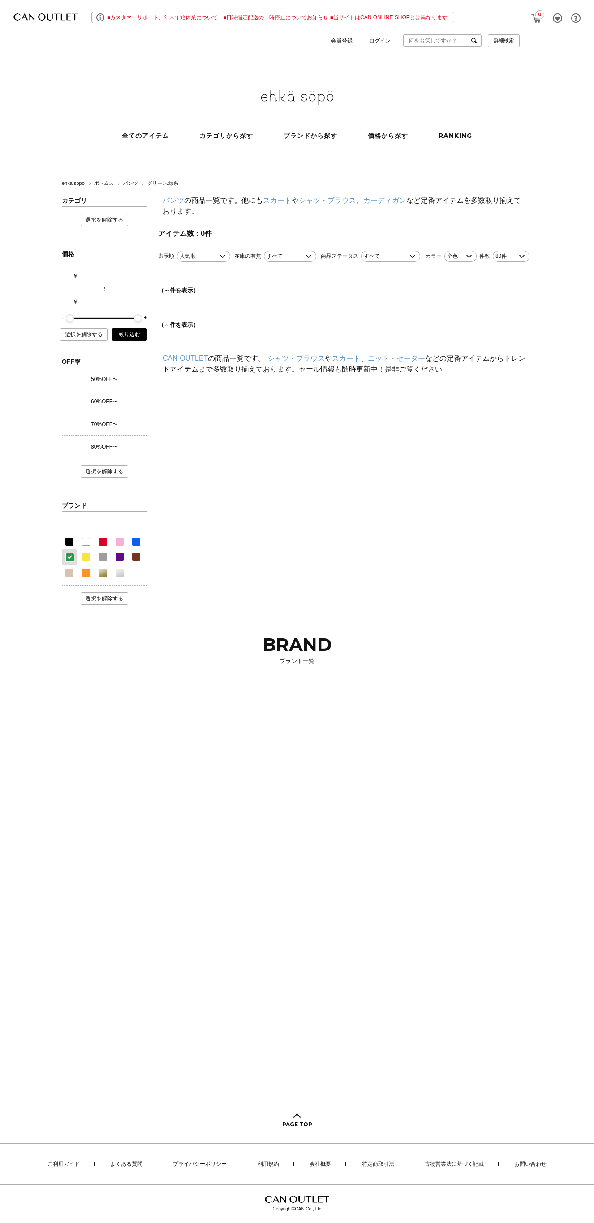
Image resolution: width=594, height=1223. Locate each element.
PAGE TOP (297, 1124)
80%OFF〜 (104, 447)
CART (536, 16)
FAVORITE (557, 18)
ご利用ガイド (63, 1164)
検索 (475, 40)
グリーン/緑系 (162, 183)
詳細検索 (504, 40)
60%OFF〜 (104, 401)
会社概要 (320, 1164)
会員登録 (342, 40)
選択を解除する (104, 220)
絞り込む (129, 334)
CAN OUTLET (185, 358)
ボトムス (104, 183)
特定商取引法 (378, 1164)
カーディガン (384, 200)
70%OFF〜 (104, 424)
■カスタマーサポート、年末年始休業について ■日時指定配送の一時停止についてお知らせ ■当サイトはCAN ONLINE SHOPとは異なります (277, 17)
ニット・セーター (396, 358)
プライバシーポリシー (200, 1164)
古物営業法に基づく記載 (454, 1164)
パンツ (131, 183)
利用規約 (268, 1164)
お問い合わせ (530, 1164)
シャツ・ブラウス (327, 200)
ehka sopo (74, 183)
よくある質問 (126, 1164)
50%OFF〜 (104, 379)
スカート (277, 200)
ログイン (380, 40)
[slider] (70, 318)
